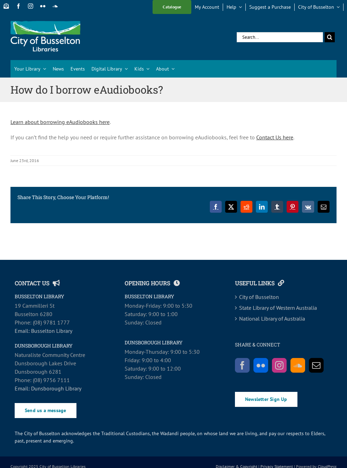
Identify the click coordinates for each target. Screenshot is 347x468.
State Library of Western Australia (278, 307)
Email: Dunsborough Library (48, 388)
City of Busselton (259, 296)
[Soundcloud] (297, 365)
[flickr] (42, 6)
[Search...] (280, 37)
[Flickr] (260, 365)
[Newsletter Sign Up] (6, 6)
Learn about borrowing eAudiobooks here (60, 121)
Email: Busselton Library (43, 330)
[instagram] (30, 6)
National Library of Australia (272, 318)
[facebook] (18, 6)
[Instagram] (279, 365)
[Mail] (316, 365)
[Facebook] (242, 365)
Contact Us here (274, 137)
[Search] (330, 37)
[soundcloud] (55, 6)
